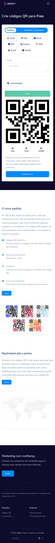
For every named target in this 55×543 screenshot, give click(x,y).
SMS (11, 44)
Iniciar (6, 293)
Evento (26, 50)
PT (40, 538)
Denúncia (15, 538)
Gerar (27, 93)
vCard (12, 50)
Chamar (25, 44)
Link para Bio (7, 516)
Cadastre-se (27, 174)
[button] (27, 83)
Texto (11, 38)
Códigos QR (6, 513)
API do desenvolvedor (37, 516)
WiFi (39, 44)
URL (24, 38)
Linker (19, 533)
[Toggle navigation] (48, 3)
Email (37, 38)
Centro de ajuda (35, 513)
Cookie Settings (29, 538)
